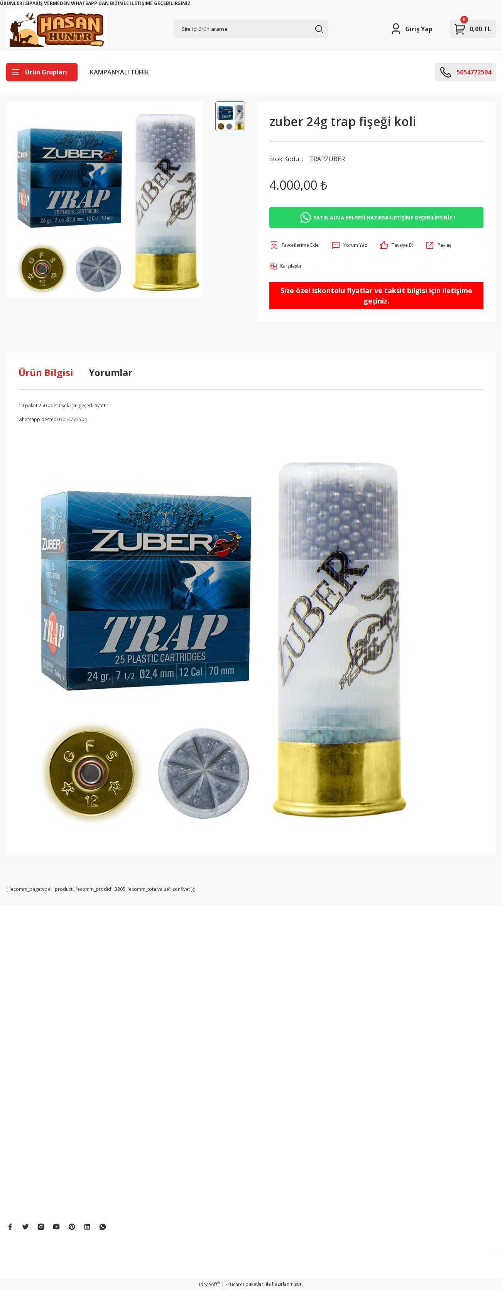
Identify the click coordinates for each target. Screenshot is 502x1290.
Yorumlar (110, 372)
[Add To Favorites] (294, 245)
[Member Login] (411, 29)
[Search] (251, 29)
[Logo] (56, 29)
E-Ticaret (234, 1284)
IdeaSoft (209, 1284)
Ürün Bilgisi (46, 372)
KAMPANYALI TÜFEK (119, 72)
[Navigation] (42, 72)
